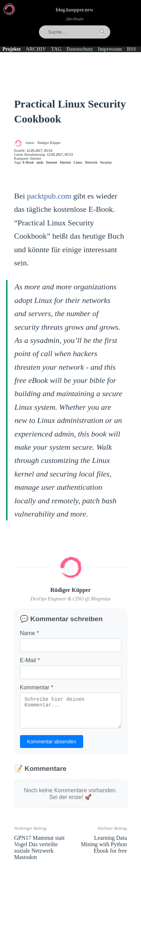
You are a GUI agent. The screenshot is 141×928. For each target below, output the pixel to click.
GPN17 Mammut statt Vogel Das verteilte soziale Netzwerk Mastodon (39, 847)
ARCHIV (36, 49)
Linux (78, 162)
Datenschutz (79, 49)
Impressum (110, 49)
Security (106, 162)
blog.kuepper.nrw (74, 10)
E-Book (28, 162)
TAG (56, 49)
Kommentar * (36, 687)
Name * (29, 633)
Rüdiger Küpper (49, 143)
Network (91, 162)
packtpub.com (49, 195)
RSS (131, 49)
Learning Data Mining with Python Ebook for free (104, 844)
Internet (51, 162)
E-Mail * (30, 660)
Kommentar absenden (51, 741)
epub (39, 162)
